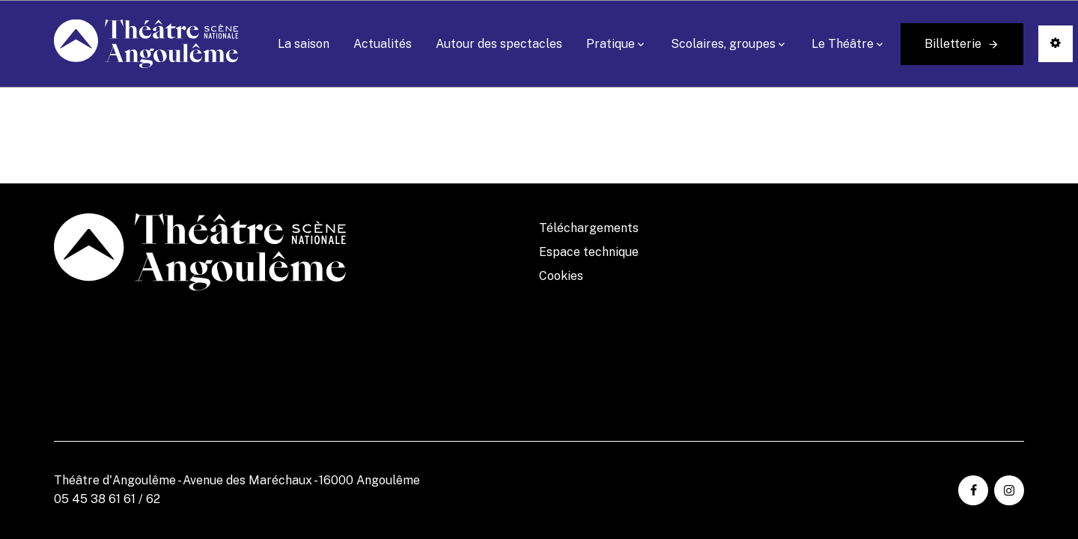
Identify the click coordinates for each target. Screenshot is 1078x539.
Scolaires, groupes (723, 44)
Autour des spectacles (499, 44)
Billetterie (953, 44)
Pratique (610, 44)
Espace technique (589, 252)
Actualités (382, 44)
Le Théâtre (842, 44)
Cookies (561, 276)
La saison (303, 44)
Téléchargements (589, 228)
